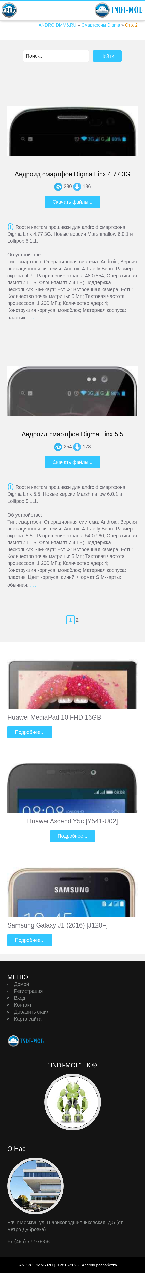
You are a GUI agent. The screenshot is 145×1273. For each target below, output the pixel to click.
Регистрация (28, 991)
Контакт (23, 1005)
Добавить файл (32, 1012)
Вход (19, 998)
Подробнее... (30, 732)
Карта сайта (27, 1019)
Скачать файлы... (72, 202)
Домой (21, 984)
